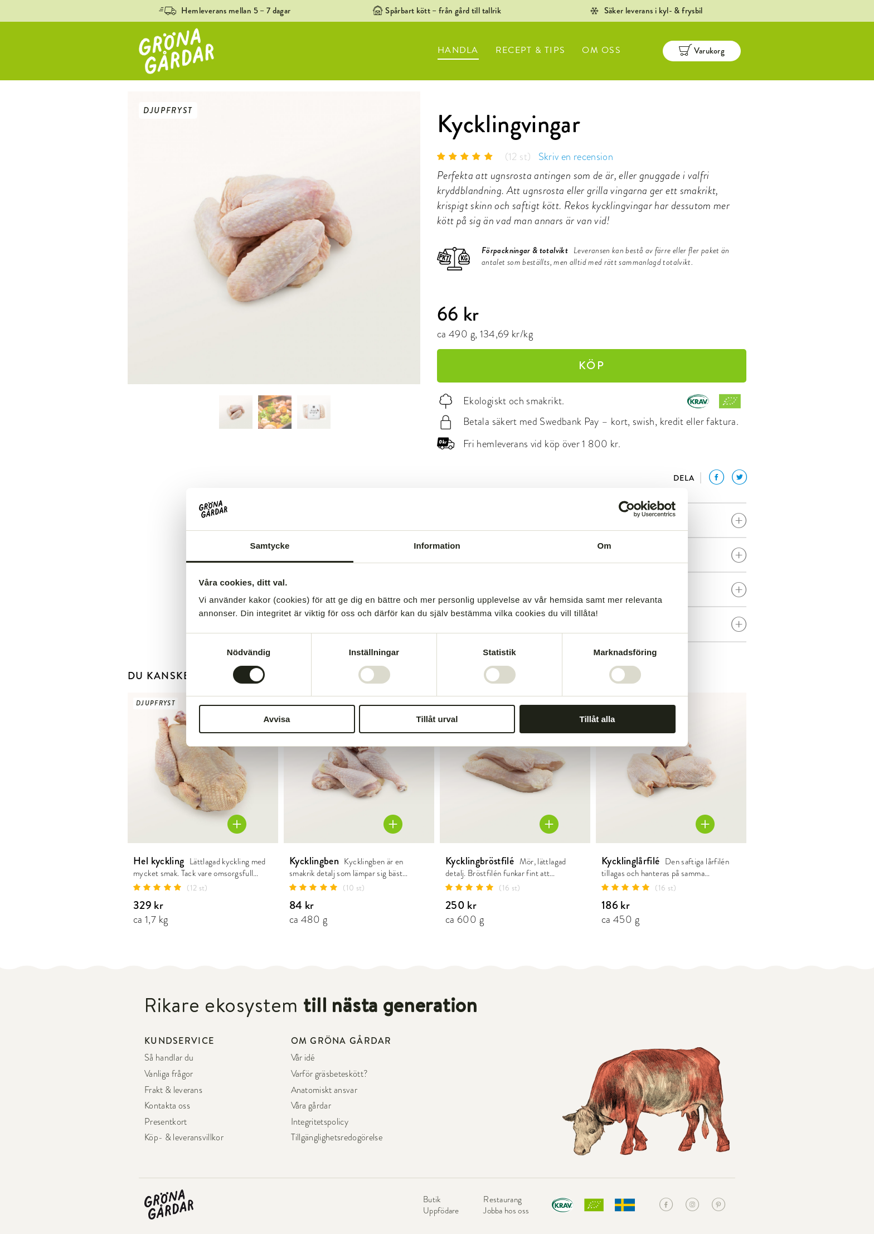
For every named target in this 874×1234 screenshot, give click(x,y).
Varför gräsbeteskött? (329, 1074)
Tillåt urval (437, 719)
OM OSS (601, 50)
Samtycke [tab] (270, 545)
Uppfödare (441, 1210)
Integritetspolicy (319, 1122)
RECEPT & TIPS (531, 50)
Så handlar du (168, 1058)
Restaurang (502, 1199)
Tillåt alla (597, 719)
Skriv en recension (575, 156)
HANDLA (458, 50)
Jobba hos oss (506, 1210)
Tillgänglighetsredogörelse (336, 1137)
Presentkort (165, 1122)
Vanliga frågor (168, 1074)
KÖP (592, 365)
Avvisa (277, 719)
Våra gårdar (311, 1106)
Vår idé (303, 1058)
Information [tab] (437, 545)
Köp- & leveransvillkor (184, 1137)
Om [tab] (604, 545)
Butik (432, 1199)
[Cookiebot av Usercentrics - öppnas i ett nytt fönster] (627, 509)
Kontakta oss (167, 1106)
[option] (274, 237)
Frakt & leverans (173, 1090)
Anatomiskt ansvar (324, 1090)
